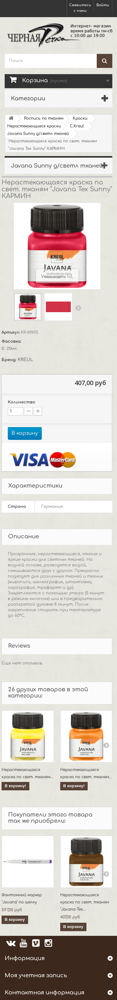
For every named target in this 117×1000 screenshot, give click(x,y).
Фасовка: (12, 341)
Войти (102, 5)
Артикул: (11, 332)
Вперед (78, 308)
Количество (21, 402)
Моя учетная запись (36, 975)
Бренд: (10, 360)
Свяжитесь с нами (80, 8)
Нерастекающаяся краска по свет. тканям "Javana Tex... (84, 902)
